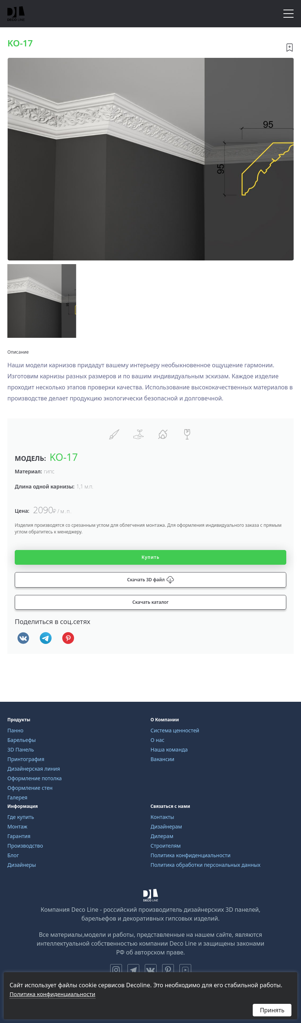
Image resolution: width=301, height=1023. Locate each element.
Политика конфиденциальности (191, 855)
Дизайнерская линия (33, 768)
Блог (13, 855)
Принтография (25, 759)
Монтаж (17, 826)
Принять (272, 1010)
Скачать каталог (150, 602)
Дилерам (162, 836)
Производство (25, 845)
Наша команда (169, 749)
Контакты (162, 816)
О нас (158, 739)
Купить (150, 557)
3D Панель (20, 749)
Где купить (20, 816)
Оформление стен (30, 787)
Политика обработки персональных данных (205, 864)
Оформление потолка (34, 778)
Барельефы (21, 739)
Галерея (17, 797)
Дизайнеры (21, 864)
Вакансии (163, 759)
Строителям (166, 845)
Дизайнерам (166, 826)
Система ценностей (175, 730)
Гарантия (19, 836)
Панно (15, 730)
